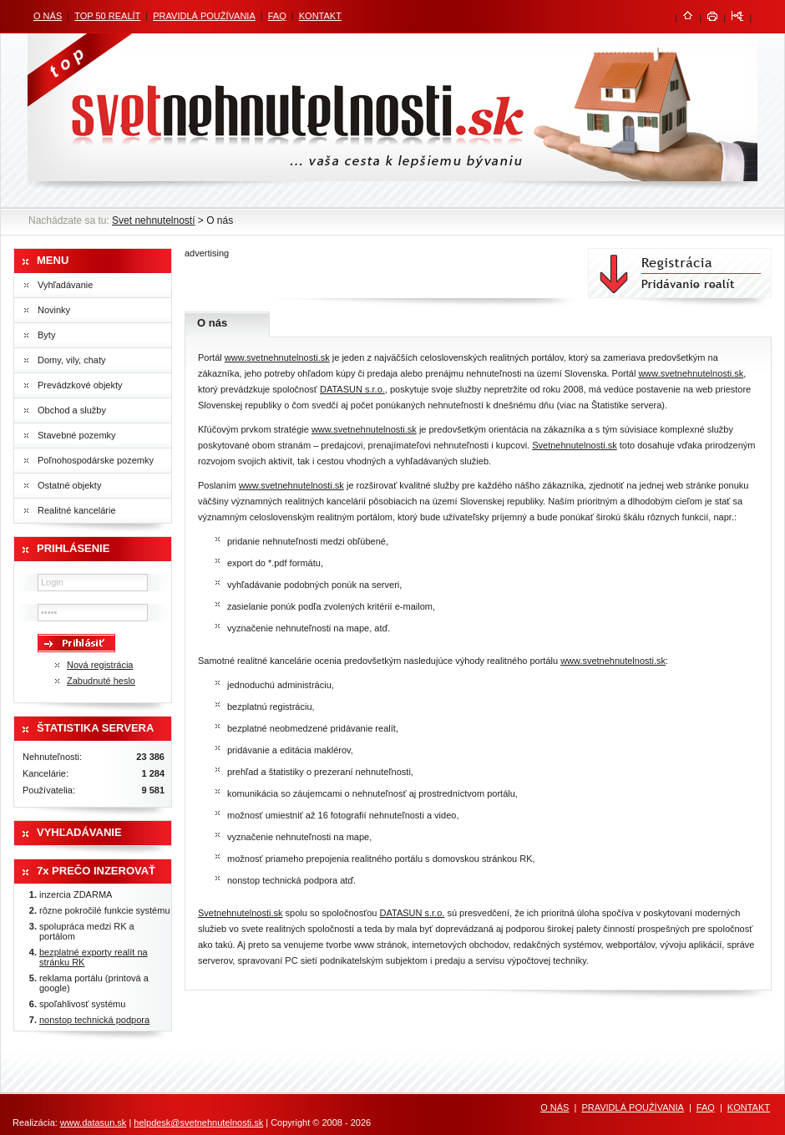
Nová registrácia (100, 665)
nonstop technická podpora (94, 1020)
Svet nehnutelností (153, 220)
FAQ (277, 16)
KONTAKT (320, 16)
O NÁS (47, 16)
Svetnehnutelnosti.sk (574, 445)
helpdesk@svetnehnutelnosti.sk (198, 1122)
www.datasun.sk (93, 1122)
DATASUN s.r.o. (352, 389)
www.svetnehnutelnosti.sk (277, 357)
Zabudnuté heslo (101, 681)
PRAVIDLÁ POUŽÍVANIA (204, 16)
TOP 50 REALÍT (107, 16)
